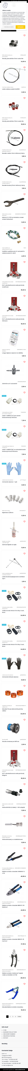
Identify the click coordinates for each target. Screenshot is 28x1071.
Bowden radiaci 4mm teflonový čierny (13, 153)
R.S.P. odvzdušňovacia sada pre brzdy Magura (13, 774)
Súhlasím (20, 27)
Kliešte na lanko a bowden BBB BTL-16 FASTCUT (13, 940)
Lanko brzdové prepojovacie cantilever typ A (13, 577)
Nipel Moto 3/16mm (7, 512)
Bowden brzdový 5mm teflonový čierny (13, 185)
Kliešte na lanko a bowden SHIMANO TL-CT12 (13, 872)
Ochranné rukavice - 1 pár (9, 482)
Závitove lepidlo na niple (9, 544)
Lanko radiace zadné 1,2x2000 (11, 89)
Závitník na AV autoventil (9, 383)
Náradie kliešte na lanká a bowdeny (12, 1007)
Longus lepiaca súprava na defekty (12, 353)
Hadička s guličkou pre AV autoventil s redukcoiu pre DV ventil (13, 252)
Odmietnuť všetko (9, 27)
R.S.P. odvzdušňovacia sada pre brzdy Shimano (13, 320)
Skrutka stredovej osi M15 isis (10, 741)
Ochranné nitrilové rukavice (10, 677)
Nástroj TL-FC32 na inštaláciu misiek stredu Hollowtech (13, 218)
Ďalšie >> (19, 1016)
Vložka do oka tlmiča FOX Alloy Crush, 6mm (13, 611)
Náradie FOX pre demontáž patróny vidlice (12, 710)
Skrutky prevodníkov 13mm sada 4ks (13, 121)
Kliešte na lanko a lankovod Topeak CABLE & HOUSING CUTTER (12, 974)
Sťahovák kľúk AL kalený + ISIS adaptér (13, 807)
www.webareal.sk (20, 1069)
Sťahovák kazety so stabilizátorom (12, 839)
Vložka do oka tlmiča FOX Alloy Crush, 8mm (13, 645)
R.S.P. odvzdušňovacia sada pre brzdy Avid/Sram (13, 286)
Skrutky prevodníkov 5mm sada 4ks (12, 58)
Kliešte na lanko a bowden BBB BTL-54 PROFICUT (13, 906)
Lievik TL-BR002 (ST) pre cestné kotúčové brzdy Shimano (11, 416)
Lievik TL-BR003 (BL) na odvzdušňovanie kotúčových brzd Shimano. (14, 450)
